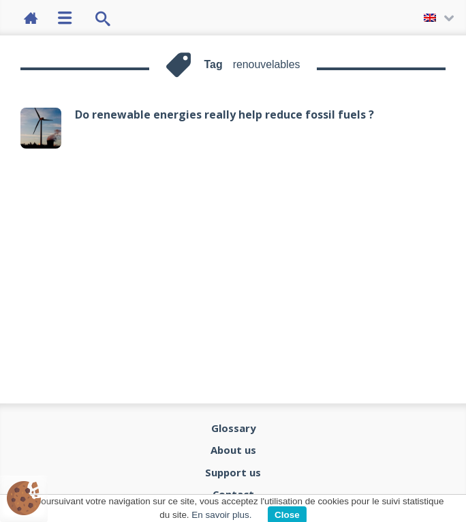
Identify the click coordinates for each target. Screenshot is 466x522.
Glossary (233, 428)
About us (233, 450)
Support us (233, 472)
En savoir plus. (221, 515)
